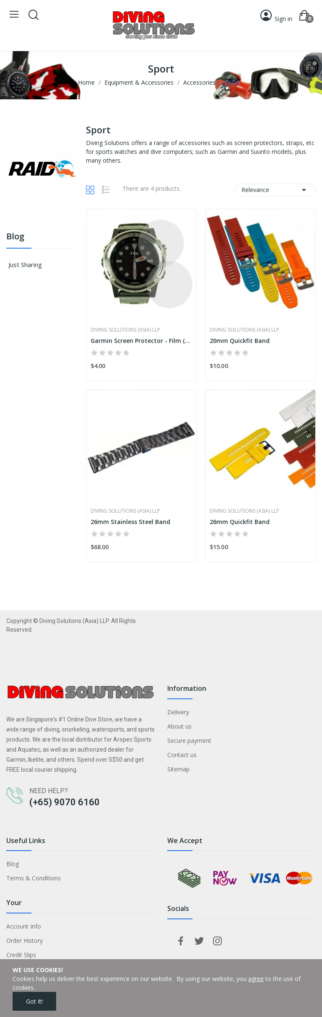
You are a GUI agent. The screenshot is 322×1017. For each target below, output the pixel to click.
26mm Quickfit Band (240, 522)
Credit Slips (21, 955)
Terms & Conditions (33, 878)
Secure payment (189, 741)
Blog (15, 237)
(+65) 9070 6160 (64, 802)
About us (179, 726)
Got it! (34, 1001)
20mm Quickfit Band (240, 341)
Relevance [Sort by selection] (275, 190)
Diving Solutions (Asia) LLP (125, 329)
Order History (24, 940)
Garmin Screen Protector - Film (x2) (141, 341)
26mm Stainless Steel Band (130, 522)
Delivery (178, 712)
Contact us (182, 755)
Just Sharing (25, 264)
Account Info (23, 926)
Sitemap (178, 769)
